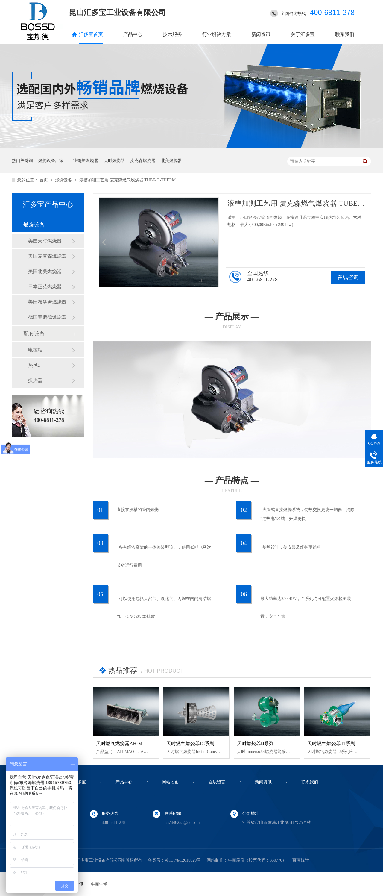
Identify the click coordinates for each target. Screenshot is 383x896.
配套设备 (34, 334)
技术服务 (172, 34)
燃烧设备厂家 (50, 160)
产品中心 (132, 34)
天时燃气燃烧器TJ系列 (331, 743)
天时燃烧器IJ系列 (255, 743)
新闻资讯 (260, 34)
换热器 (35, 380)
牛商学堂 (99, 884)
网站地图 (170, 782)
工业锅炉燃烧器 (83, 160)
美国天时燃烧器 (45, 240)
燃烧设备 (64, 180)
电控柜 (35, 349)
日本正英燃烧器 (45, 286)
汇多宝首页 (91, 34)
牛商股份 (236, 860)
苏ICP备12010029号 (183, 860)
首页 (44, 180)
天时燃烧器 (114, 160)
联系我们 (344, 34)
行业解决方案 (216, 34)
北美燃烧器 (171, 160)
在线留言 (217, 782)
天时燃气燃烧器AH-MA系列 (125, 743)
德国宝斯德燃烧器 (47, 317)
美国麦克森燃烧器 (47, 256)
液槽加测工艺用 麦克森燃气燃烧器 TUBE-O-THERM (127, 180)
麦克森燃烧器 (142, 160)
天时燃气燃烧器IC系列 (190, 743)
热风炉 (35, 365)
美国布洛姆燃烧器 (47, 301)
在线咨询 (348, 277)
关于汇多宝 (303, 34)
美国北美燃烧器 (45, 271)
